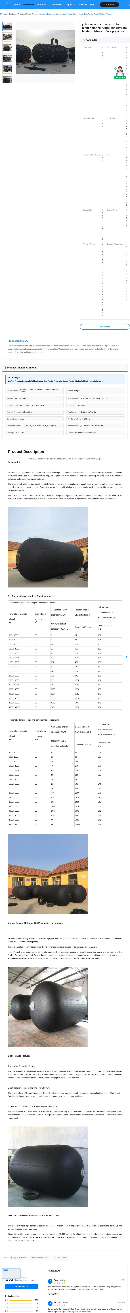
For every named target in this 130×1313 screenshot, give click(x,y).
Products (28, 5)
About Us (42, 5)
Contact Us (56, 5)
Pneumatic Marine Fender (27, 14)
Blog (92, 5)
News (83, 5)
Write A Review (21, 1287)
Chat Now (109, 5)
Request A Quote (70, 5)
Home (17, 5)
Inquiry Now (105, 327)
